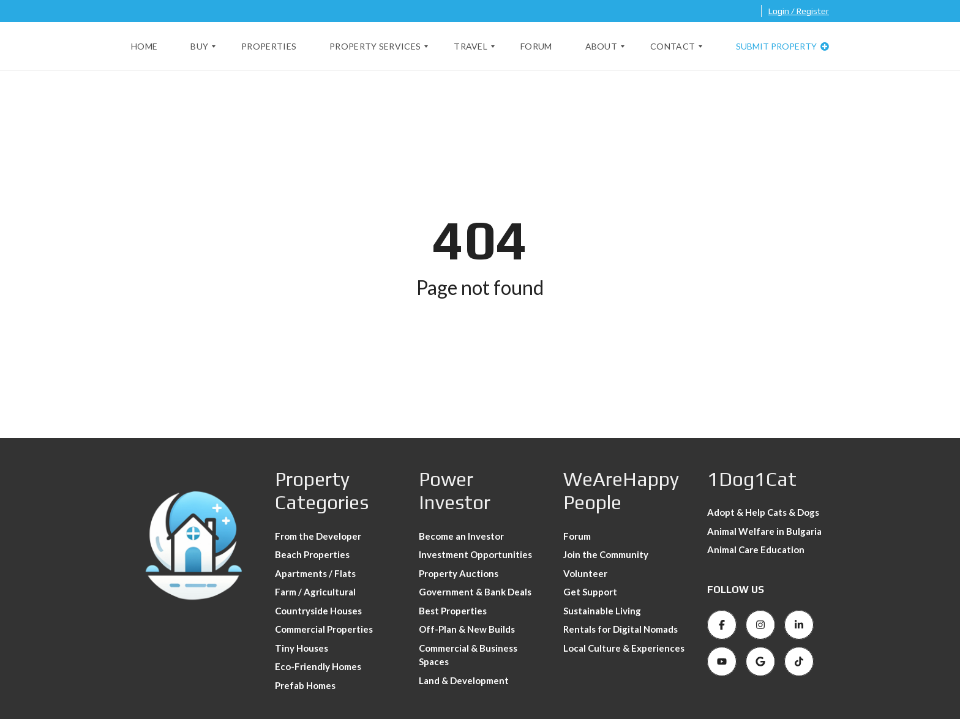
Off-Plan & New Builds (467, 629)
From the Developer (318, 536)
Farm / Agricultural (315, 591)
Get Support (590, 591)
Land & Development (464, 680)
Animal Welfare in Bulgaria (764, 531)
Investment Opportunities (475, 554)
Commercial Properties (324, 629)
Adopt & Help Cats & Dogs (763, 512)
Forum (577, 536)
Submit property (782, 46)
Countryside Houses (318, 610)
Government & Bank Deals (475, 591)
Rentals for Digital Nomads (620, 629)
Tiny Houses (301, 648)
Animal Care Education (755, 549)
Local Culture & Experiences (623, 648)
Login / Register (798, 11)
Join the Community (605, 554)
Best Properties (453, 610)
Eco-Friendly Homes (318, 666)
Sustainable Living (602, 610)
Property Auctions (458, 573)
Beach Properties (312, 554)
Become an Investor (461, 536)
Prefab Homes (305, 685)
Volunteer (585, 573)
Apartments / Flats (315, 573)
